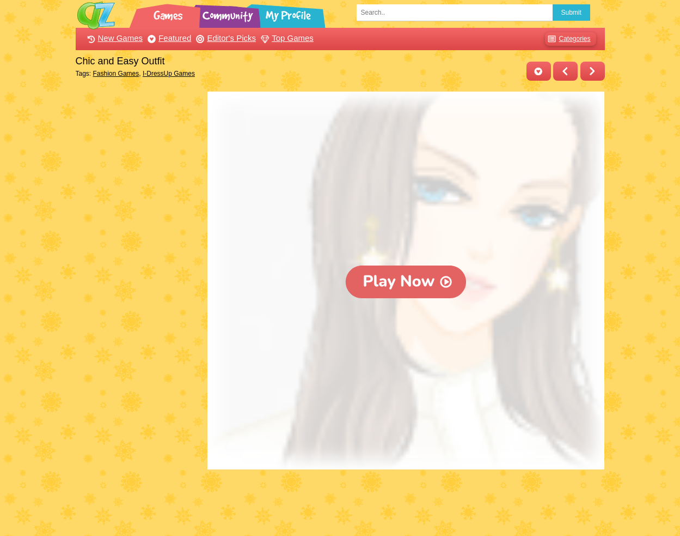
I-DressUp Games (169, 73)
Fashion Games (116, 73)
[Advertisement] (139, 255)
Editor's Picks (224, 38)
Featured (168, 38)
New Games (113, 38)
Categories (567, 39)
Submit (571, 12)
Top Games (286, 38)
